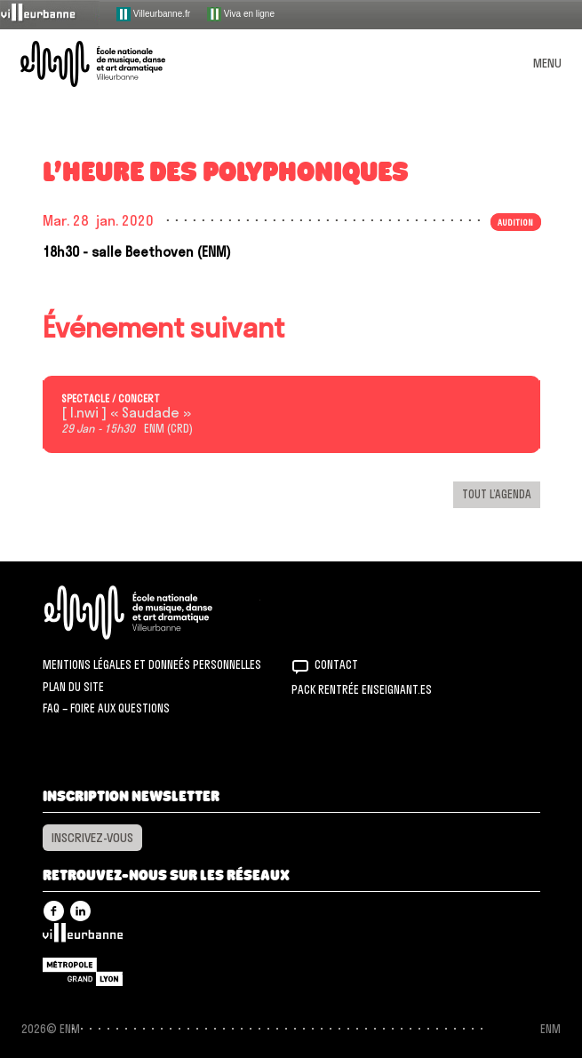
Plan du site (73, 687)
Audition (515, 222)
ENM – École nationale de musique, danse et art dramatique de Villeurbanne (114, 64)
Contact (336, 664)
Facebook (54, 911)
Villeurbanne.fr (153, 14)
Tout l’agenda (496, 494)
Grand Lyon (83, 972)
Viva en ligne (241, 14)
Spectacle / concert (110, 399)
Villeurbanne (83, 937)
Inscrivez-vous (92, 838)
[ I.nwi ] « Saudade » (126, 413)
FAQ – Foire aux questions (106, 708)
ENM (151, 612)
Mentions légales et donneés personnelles (152, 664)
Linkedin (80, 911)
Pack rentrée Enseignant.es (361, 689)
